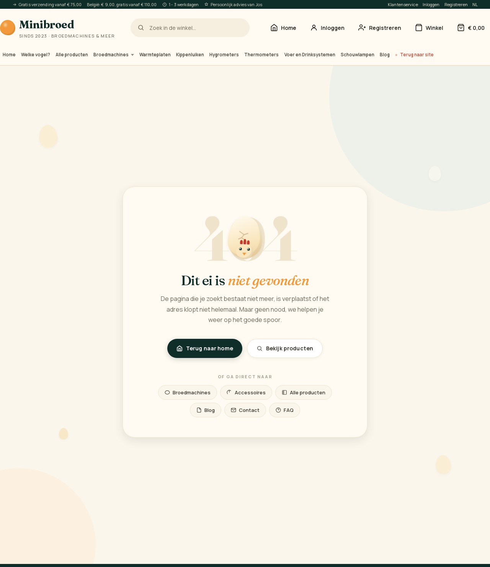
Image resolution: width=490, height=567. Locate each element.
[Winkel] (429, 28)
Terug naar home (204, 348)
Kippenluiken (190, 54)
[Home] (283, 28)
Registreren (456, 4)
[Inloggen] (327, 28)
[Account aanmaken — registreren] (380, 28)
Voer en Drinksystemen (309, 54)
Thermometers (261, 54)
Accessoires (246, 392)
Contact (245, 410)
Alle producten (72, 54)
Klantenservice (403, 4)
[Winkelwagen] (471, 28)
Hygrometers (224, 54)
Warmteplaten (155, 54)
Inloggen (431, 4)
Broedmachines (113, 54)
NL (475, 4)
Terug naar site (417, 54)
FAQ (285, 410)
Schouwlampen (357, 54)
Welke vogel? (35, 54)
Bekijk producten (284, 348)
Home (9, 54)
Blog (385, 54)
